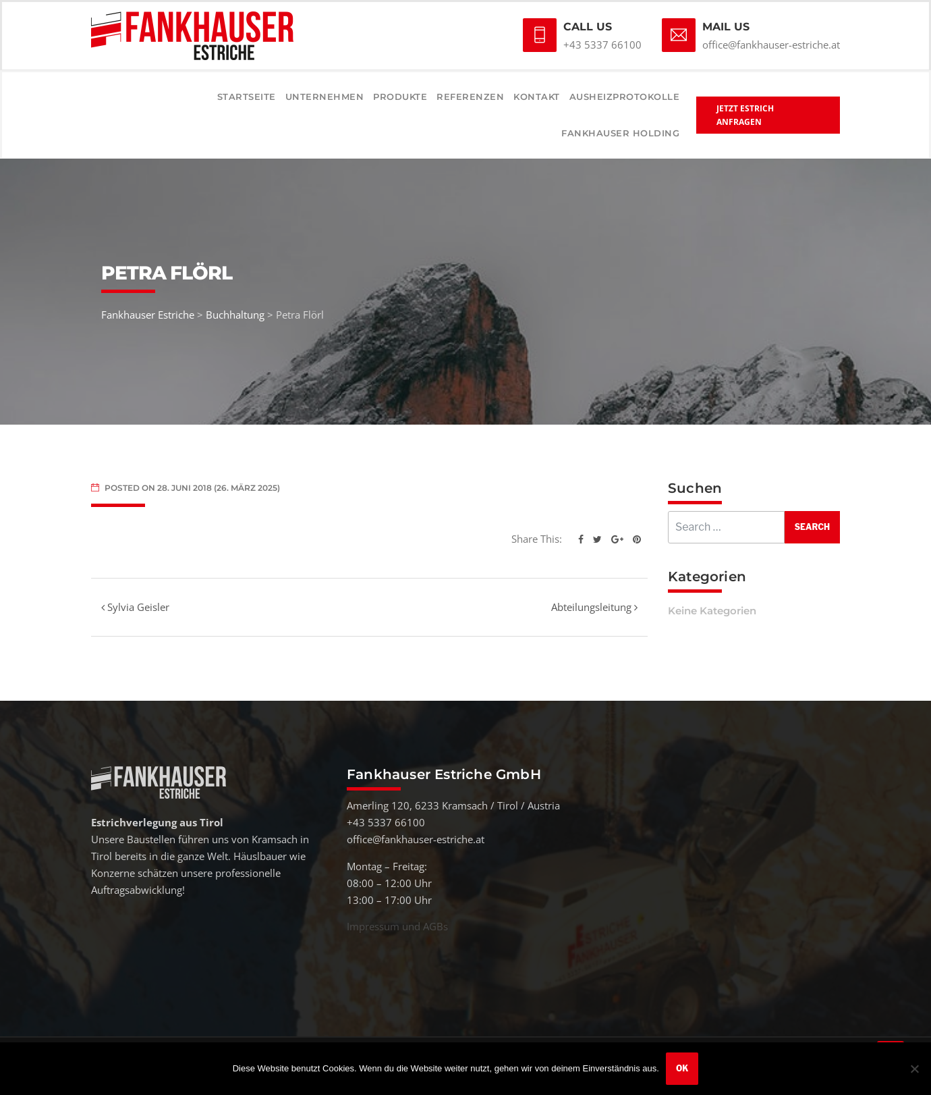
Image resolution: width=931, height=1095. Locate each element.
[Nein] (914, 1068)
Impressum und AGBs (397, 926)
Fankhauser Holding (620, 133)
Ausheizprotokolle (624, 96)
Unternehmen (324, 96)
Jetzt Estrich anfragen (745, 115)
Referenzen (470, 96)
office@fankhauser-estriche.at (771, 44)
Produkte (400, 96)
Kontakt (536, 96)
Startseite (246, 96)
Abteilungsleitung (594, 607)
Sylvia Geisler (135, 607)
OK (682, 1068)
